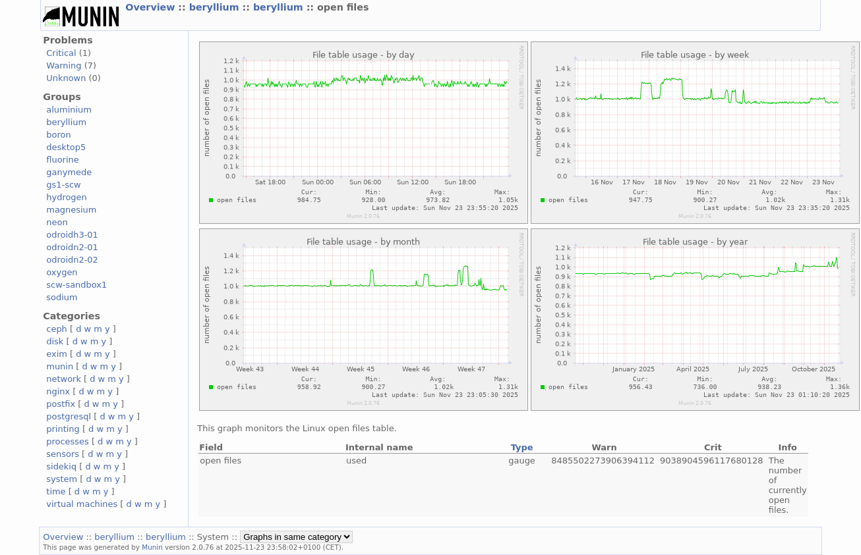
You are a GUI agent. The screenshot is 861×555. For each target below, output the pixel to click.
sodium (61, 297)
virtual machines (81, 504)
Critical (61, 53)
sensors (62, 454)
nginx (58, 391)
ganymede (69, 172)
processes (67, 441)
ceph (56, 329)
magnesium (71, 210)
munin (59, 366)
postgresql (68, 416)
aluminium (69, 110)
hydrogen (66, 197)
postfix (60, 404)
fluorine (62, 160)
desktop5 (66, 147)
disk (54, 341)
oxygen (61, 272)
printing (62, 429)
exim (56, 354)
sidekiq (61, 466)
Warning (63, 65)
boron (58, 135)
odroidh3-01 (72, 235)
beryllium (216, 7)
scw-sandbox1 (76, 285)
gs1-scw (63, 185)
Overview (151, 7)
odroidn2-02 (72, 260)
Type (522, 447)
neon (56, 222)
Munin (152, 547)
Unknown (66, 78)
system (61, 479)
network (63, 379)
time (55, 491)
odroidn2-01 (72, 247)
